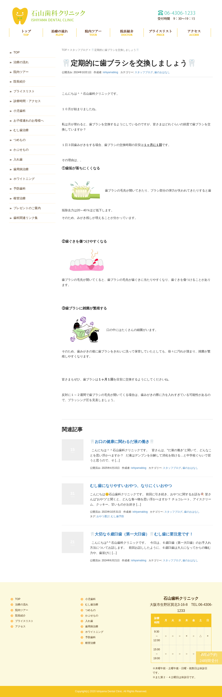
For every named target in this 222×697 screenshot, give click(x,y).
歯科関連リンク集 (25, 218)
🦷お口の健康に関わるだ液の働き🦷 (122, 441)
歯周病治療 (21, 169)
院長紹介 (127, 32)
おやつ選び (102, 516)
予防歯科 (19, 188)
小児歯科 (19, 110)
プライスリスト (160, 32)
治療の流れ (59, 32)
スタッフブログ (79, 49)
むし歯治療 (21, 130)
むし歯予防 (117, 516)
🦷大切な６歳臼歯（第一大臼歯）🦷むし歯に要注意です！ (141, 534)
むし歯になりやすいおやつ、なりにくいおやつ (131, 486)
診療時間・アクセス (27, 101)
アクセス (194, 32)
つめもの (19, 140)
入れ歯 (18, 159)
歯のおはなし (162, 72)
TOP (26, 32)
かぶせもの (21, 149)
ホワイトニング (24, 178)
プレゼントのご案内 (27, 208)
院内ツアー (93, 32)
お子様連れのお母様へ (28, 120)
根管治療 (19, 198)
